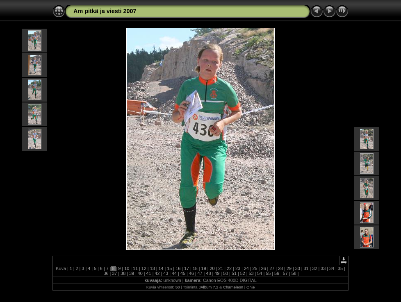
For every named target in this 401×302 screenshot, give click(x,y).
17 (186, 268)
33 (323, 268)
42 (157, 273)
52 (242, 273)
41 (149, 273)
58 (294, 273)
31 (306, 268)
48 (208, 273)
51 (234, 273)
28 (280, 268)
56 (276, 273)
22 (229, 268)
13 (152, 268)
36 (105, 273)
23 (238, 268)
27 (272, 268)
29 (289, 268)
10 (126, 268)
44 (174, 273)
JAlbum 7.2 (208, 287)
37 (114, 273)
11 (135, 268)
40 (140, 273)
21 (220, 268)
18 (195, 268)
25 (255, 268)
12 (144, 268)
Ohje (250, 287)
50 (225, 273)
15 (169, 268)
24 (246, 268)
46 (191, 273)
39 (131, 273)
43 (165, 273)
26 (263, 268)
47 (200, 273)
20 (212, 268)
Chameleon (233, 287)
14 (160, 268)
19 (203, 268)
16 (178, 268)
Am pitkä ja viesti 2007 (105, 11)
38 (123, 273)
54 (259, 273)
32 (314, 268)
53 (251, 273)
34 (331, 268)
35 (340, 268)
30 (297, 268)
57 (285, 273)
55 (268, 273)
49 (217, 273)
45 (183, 273)
